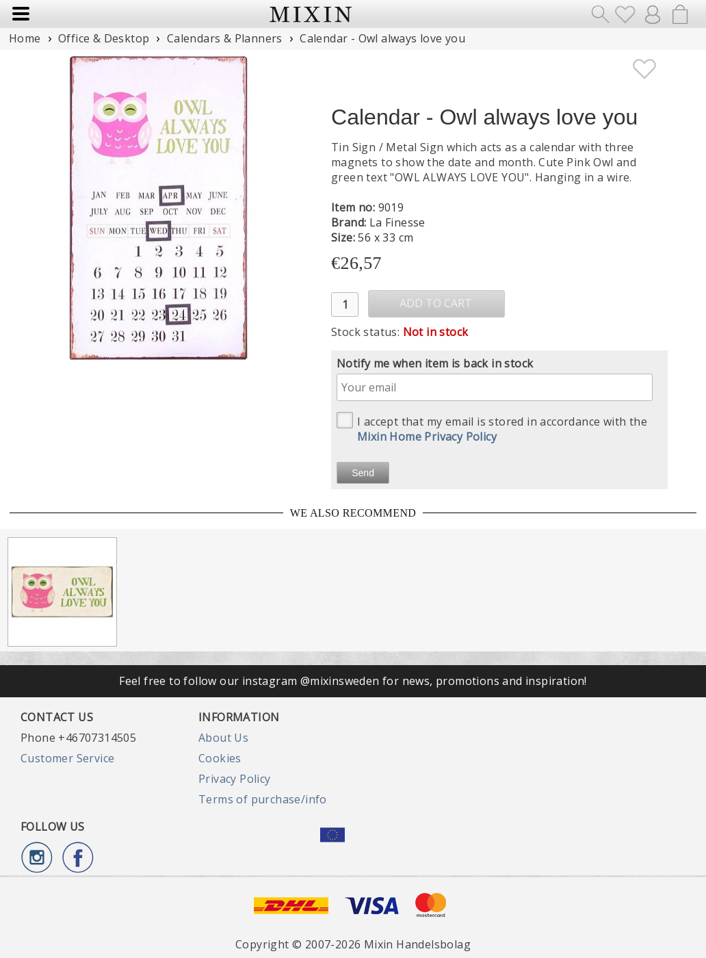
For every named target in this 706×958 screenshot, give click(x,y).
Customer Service (67, 758)
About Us (223, 737)
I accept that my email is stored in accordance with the (492, 428)
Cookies (219, 758)
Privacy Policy (234, 778)
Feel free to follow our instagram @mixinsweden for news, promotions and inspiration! (353, 680)
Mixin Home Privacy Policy (427, 436)
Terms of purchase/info (262, 799)
